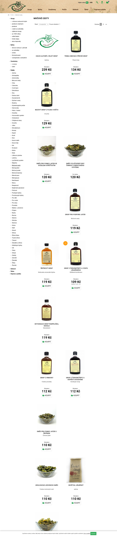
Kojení (14, 133)
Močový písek (16, 170)
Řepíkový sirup (45, 162)
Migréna (14, 163)
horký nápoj (15, 39)
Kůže (13, 153)
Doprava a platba (100, 10)
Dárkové (75, 10)
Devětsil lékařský (71, 271)
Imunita (14, 123)
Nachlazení (15, 180)
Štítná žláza (15, 235)
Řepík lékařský (45, 377)
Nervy (14, 183)
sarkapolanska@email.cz (17, 480)
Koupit (45, 73)
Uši (13, 248)
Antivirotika (15, 78)
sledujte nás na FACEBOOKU (72, 524)
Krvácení (14, 148)
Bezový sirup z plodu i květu (98, 56)
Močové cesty (18, 15)
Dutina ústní (15, 95)
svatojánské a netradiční (19, 58)
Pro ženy (14, 203)
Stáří (13, 228)
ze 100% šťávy (16, 34)
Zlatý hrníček (97, 271)
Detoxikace (15, 90)
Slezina (14, 218)
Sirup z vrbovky (45, 217)
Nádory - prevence (17, 208)
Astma (14, 73)
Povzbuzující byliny (18, 195)
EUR (91, 2)
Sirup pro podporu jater (97, 109)
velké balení (15, 36)
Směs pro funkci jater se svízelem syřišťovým (45, 109)
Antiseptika (15, 75)
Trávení (14, 240)
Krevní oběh (15, 140)
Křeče (14, 150)
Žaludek (14, 260)
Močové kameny (17, 173)
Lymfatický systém (17, 160)
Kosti (13, 135)
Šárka (86, 10)
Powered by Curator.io (75, 511)
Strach (14, 230)
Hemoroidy (15, 108)
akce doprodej (16, 41)
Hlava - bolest (16, 110)
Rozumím (93, 533)
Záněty (14, 255)
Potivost (14, 190)
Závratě (14, 258)
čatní (13, 66)
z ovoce (14, 64)
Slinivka (14, 220)
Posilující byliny (16, 193)
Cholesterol (15, 118)
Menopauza (15, 178)
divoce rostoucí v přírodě (19, 48)
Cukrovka (15, 85)
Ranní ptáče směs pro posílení (71, 434)
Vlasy (13, 250)
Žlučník (14, 265)
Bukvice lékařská (71, 324)
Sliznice (14, 223)
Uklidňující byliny (17, 245)
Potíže (64, 10)
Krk (13, 145)
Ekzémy (14, 103)
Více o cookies (86, 533)
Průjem (14, 210)
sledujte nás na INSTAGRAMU (99, 479)
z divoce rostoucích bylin (19, 21)
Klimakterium (16, 128)
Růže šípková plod (45, 433)
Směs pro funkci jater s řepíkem (97, 218)
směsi (14, 53)
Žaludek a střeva (17, 243)
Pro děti (14, 198)
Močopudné (15, 168)
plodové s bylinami (17, 24)
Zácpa (14, 253)
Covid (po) (15, 88)
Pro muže (15, 200)
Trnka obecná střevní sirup (71, 56)
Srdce (14, 225)
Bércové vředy (16, 80)
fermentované (16, 55)
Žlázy (13, 263)
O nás (32, 480)
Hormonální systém (18, 115)
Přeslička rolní (97, 324)
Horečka (14, 113)
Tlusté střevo (16, 238)
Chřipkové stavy (17, 120)
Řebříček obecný (97, 377)
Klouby (14, 130)
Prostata (14, 205)
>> (106, 24)
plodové (14, 26)
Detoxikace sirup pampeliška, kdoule (98, 163)
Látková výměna (17, 155)
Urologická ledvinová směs (45, 272)
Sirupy (29, 10)
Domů (32, 478)
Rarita (14, 213)
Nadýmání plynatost (18, 188)
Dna (13, 93)
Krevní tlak (15, 143)
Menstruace (15, 175)
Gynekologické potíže (18, 105)
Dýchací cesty (16, 100)
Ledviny (14, 158)
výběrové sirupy (16, 31)
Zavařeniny (52, 10)
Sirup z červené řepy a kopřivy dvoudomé (71, 218)
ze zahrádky (15, 50)
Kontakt (33, 483)
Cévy (13, 83)
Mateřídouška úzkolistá (71, 377)
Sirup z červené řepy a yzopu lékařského (71, 163)
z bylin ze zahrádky (17, 29)
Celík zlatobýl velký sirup (45, 56)
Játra (13, 125)
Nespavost (15, 185)
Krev (13, 138)
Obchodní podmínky (36, 485)
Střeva (14, 233)
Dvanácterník (16, 98)
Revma (14, 215)
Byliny (40, 10)
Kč (87, 2)
